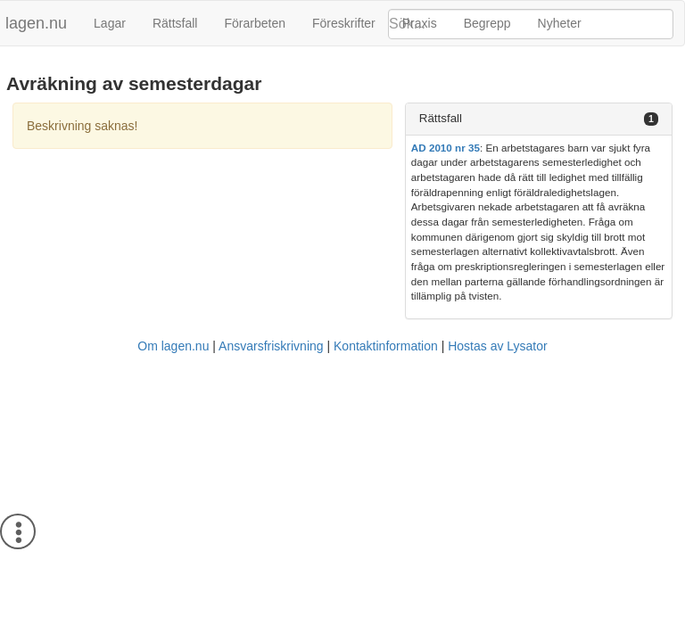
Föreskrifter (344, 23)
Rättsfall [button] (440, 118)
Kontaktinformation (386, 346)
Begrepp (487, 23)
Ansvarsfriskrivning (271, 346)
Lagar (110, 23)
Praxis (419, 23)
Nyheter (560, 23)
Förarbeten (254, 23)
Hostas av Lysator (498, 346)
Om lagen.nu (173, 346)
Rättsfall (175, 23)
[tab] (539, 119)
